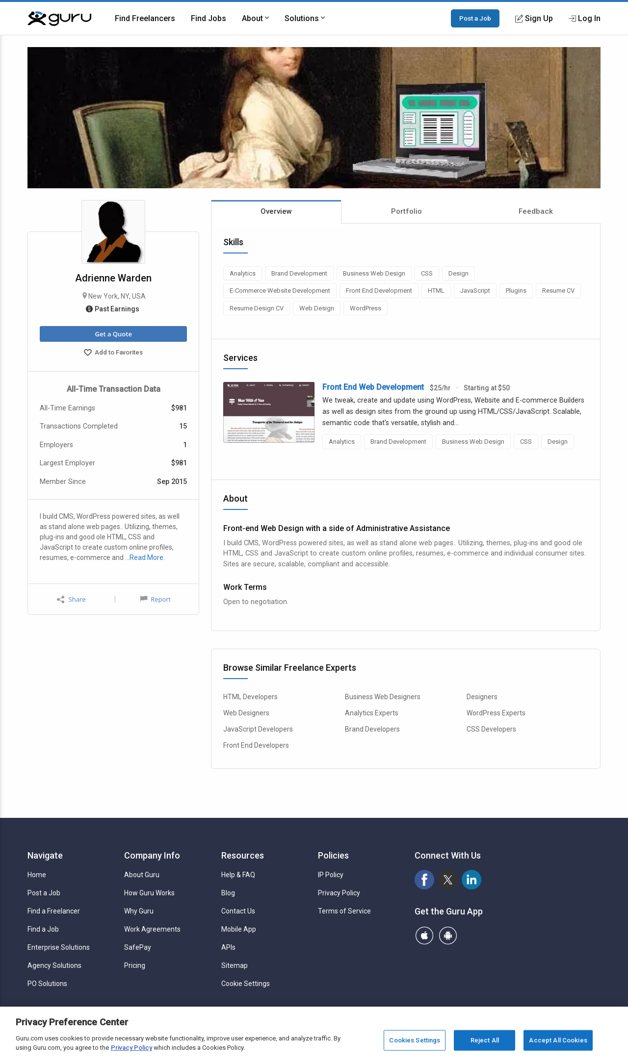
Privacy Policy (339, 893)
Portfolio (406, 211)
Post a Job (475, 18)
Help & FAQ (238, 875)
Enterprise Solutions (58, 947)
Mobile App (238, 929)
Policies (333, 855)
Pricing (134, 965)
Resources (242, 855)
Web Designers (246, 713)
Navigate (45, 855)
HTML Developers (250, 697)
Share (71, 599)
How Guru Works (149, 893)
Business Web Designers (382, 697)
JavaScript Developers (258, 729)
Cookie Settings (245, 984)
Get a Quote (113, 333)
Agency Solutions (54, 965)
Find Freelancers (145, 18)
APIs (228, 947)
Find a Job (43, 929)
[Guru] (59, 18)
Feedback (536, 211)
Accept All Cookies (558, 1040)
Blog (228, 893)
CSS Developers (491, 729)
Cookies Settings (414, 1040)
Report (155, 599)
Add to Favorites (113, 353)
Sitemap (234, 965)
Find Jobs (208, 18)
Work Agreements (152, 929)
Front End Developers (256, 745)
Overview (276, 211)
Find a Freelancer (53, 911)
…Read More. (145, 557)
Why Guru (139, 911)
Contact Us (238, 911)
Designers (482, 697)
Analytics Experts (371, 713)
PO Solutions (47, 984)
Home (36, 875)
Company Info (152, 855)
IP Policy (330, 875)
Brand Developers (372, 729)
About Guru (141, 875)
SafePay (137, 947)
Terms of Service (344, 911)
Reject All (485, 1040)
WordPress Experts (496, 713)
